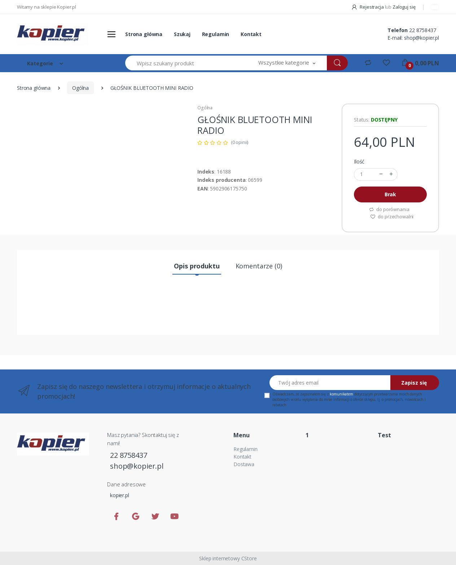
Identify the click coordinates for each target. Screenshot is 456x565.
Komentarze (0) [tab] (259, 266)
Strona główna (143, 34)
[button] (287, 63)
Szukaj (182, 34)
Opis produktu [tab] (196, 266)
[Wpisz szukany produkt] (186, 63)
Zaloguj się (404, 7)
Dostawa (243, 464)
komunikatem (341, 394)
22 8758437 (422, 30)
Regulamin (215, 34)
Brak (390, 194)
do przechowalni (392, 216)
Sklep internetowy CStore (228, 558)
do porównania (389, 209)
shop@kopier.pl (421, 37)
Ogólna (80, 87)
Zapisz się (414, 382)
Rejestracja (368, 7)
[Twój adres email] (330, 382)
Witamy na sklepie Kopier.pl (46, 7)
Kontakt (251, 34)
